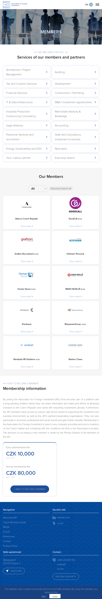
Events (6, 531)
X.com (60, 568)
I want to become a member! (29, 489)
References (9, 536)
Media (6, 526)
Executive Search (60, 188)
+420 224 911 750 (66, 559)
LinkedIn (61, 564)
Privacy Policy (10, 545)
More (44, 596)
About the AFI (10, 517)
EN (89, 4)
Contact (7, 541)
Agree (54, 596)
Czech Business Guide (14, 522)
